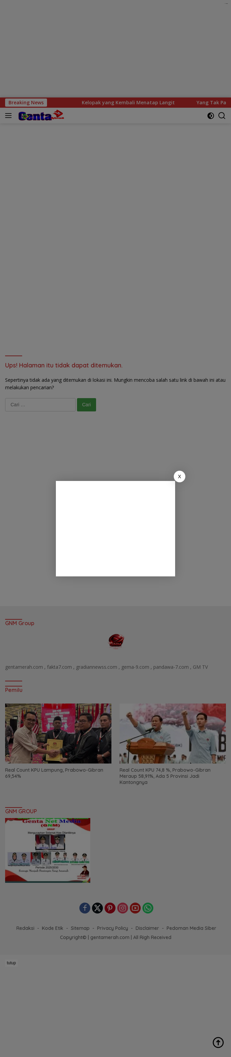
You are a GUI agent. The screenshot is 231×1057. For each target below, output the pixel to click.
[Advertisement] (115, 528)
